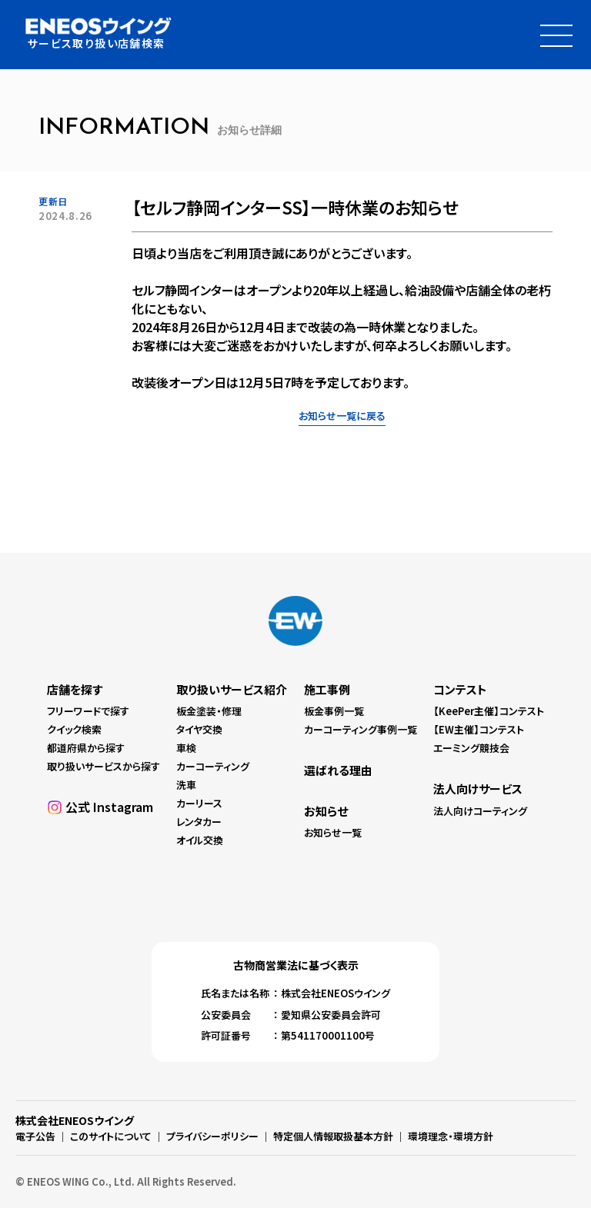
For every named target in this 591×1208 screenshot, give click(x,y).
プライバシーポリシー (212, 1136)
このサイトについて (111, 1136)
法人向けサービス (478, 788)
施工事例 (327, 689)
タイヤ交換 (199, 729)
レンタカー (199, 822)
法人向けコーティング (480, 811)
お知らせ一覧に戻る (342, 415)
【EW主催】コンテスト (478, 729)
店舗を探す (74, 689)
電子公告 (35, 1136)
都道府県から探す (86, 747)
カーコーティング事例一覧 (360, 729)
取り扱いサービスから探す (103, 766)
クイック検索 (74, 729)
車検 (186, 747)
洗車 (186, 784)
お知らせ (326, 811)
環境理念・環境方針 (450, 1136)
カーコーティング (212, 766)
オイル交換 (199, 841)
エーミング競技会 (471, 747)
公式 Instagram (109, 806)
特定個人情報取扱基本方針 (333, 1136)
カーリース (199, 803)
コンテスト (460, 689)
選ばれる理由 (338, 770)
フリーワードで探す (88, 711)
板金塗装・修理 (209, 711)
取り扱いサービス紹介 (231, 689)
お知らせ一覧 (333, 832)
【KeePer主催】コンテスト (488, 711)
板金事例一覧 (334, 711)
